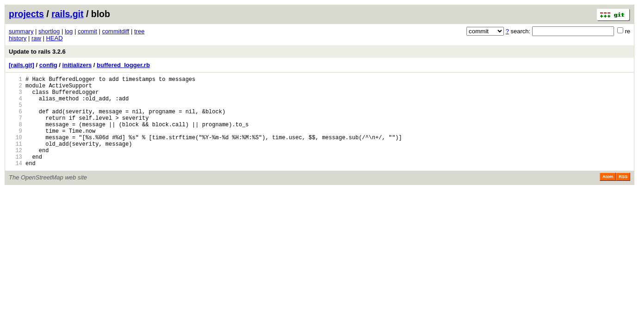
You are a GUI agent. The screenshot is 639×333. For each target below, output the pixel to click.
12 (15, 167)
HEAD (54, 38)
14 (15, 182)
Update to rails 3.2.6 (37, 51)
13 (15, 175)
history (17, 38)
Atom (607, 196)
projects (26, 14)
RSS (623, 196)
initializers (77, 65)
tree (139, 31)
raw (36, 38)
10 (15, 151)
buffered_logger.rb (123, 65)
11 (15, 159)
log (69, 31)
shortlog (49, 31)
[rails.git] (21, 65)
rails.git (67, 14)
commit (87, 31)
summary (21, 31)
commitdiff (115, 31)
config (48, 65)
